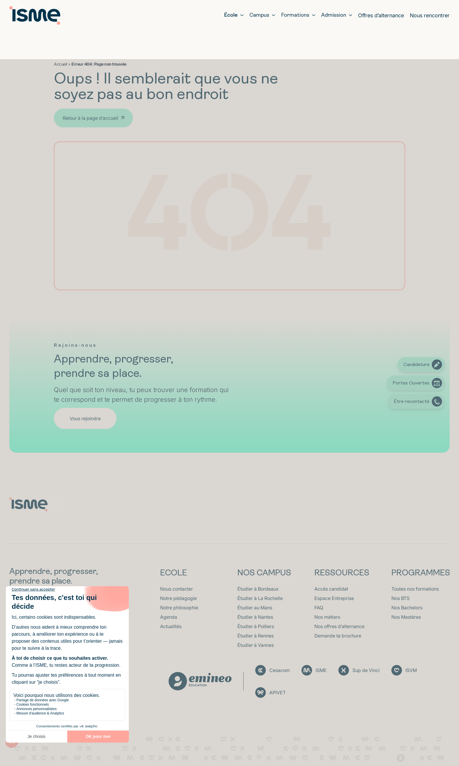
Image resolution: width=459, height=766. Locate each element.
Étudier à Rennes (255, 636)
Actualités (170, 626)
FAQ (318, 608)
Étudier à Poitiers (255, 626)
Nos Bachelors (406, 608)
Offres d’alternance (381, 15)
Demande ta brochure (337, 636)
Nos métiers (327, 617)
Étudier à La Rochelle (260, 598)
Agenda (168, 617)
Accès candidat (331, 589)
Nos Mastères (406, 617)
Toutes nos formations (415, 589)
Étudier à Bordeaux (258, 589)
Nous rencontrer (430, 15)
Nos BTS (400, 598)
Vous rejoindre (85, 418)
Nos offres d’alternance (339, 626)
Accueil (60, 63)
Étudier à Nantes (255, 617)
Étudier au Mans (254, 608)
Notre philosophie (179, 608)
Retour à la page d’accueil (90, 118)
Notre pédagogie (178, 598)
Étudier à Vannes (255, 645)
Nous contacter (176, 589)
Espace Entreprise (334, 598)
